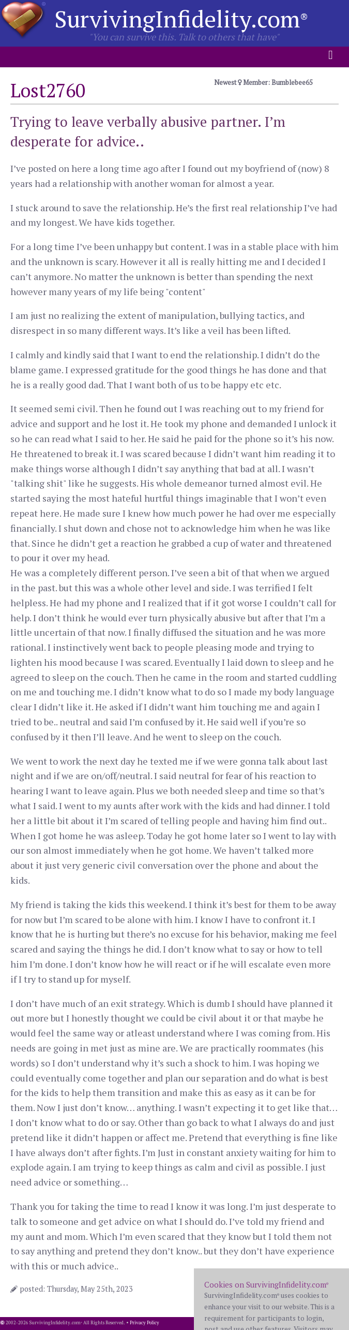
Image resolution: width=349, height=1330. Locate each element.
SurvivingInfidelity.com (181, 18)
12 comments (310, 1289)
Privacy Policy (144, 1323)
